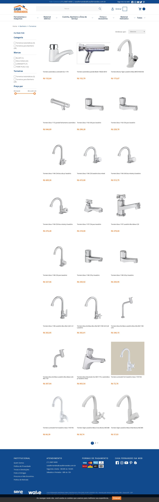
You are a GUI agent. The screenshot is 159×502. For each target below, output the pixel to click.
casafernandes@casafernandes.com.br (90, 2)
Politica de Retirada (21, 484)
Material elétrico (47, 18)
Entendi (116, 498)
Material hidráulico (124, 18)
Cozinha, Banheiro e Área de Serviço (74, 18)
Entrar (118, 9)
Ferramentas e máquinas (20, 18)
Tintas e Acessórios (103, 18)
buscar (100, 8)
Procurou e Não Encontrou (24, 481)
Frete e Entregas (20, 478)
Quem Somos (19, 467)
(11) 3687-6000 (67, 2)
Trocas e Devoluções (21, 474)
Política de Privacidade (22, 471)
